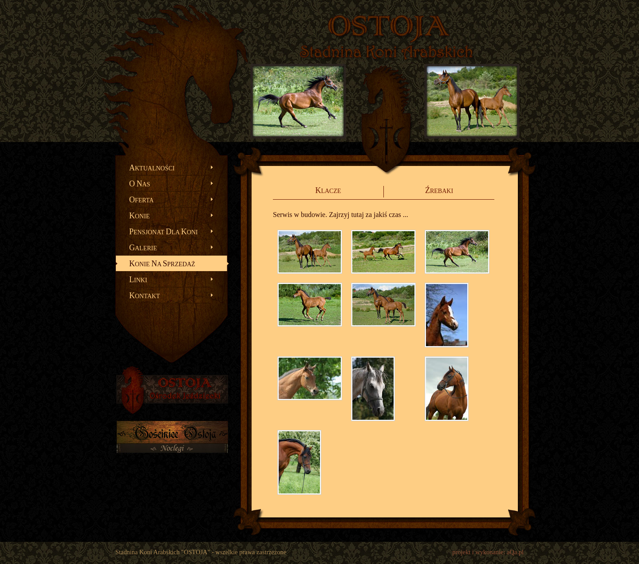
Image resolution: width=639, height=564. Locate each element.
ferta (141, 199)
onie (139, 215)
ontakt (144, 295)
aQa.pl (515, 552)
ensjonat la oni (163, 231)
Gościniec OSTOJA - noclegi (172, 443)
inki (138, 279)
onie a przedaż (162, 263)
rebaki (439, 190)
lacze (328, 190)
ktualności (151, 167)
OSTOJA (388, 26)
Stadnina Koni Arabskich (386, 51)
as (139, 183)
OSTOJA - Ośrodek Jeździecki (172, 390)
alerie (143, 247)
